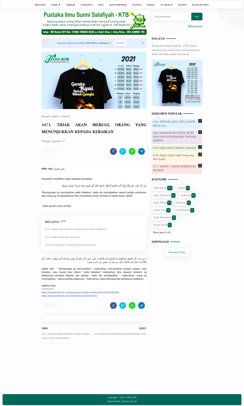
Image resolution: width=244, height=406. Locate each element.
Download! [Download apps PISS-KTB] (120, 43)
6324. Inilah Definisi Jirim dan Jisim (62, 237)
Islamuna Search (129, 401)
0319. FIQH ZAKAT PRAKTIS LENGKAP (174, 148)
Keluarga (183, 202)
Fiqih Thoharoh (165, 195)
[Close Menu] (143, 43)
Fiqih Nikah (162, 202)
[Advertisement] (94, 369)
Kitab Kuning (200, 5)
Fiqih (56, 5)
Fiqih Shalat (163, 188)
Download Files (177, 252)
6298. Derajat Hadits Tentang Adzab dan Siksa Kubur (70, 245)
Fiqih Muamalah (165, 217)
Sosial (151, 5)
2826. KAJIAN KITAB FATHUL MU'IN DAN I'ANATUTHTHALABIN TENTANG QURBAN (174, 137)
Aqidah (70, 5)
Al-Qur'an (166, 5)
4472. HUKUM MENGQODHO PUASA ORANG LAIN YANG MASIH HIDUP (65, 336)
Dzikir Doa (162, 210)
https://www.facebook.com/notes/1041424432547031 (69, 295)
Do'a (101, 5)
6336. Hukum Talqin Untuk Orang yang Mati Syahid (173, 157)
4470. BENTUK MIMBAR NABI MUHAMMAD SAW (120, 334)
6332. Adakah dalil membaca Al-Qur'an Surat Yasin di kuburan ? (76, 229)
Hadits (182, 5)
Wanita (136, 5)
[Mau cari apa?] (171, 16)
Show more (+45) (162, 233)
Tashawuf (86, 5)
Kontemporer (118, 5)
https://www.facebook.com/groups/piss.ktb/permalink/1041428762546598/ (80, 292)
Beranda (40, 5)
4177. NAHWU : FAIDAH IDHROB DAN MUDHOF (174, 168)
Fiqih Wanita (185, 210)
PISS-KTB (158, 39)
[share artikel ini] (113, 151)
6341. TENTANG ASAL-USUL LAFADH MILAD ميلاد (174, 124)
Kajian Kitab (163, 225)
